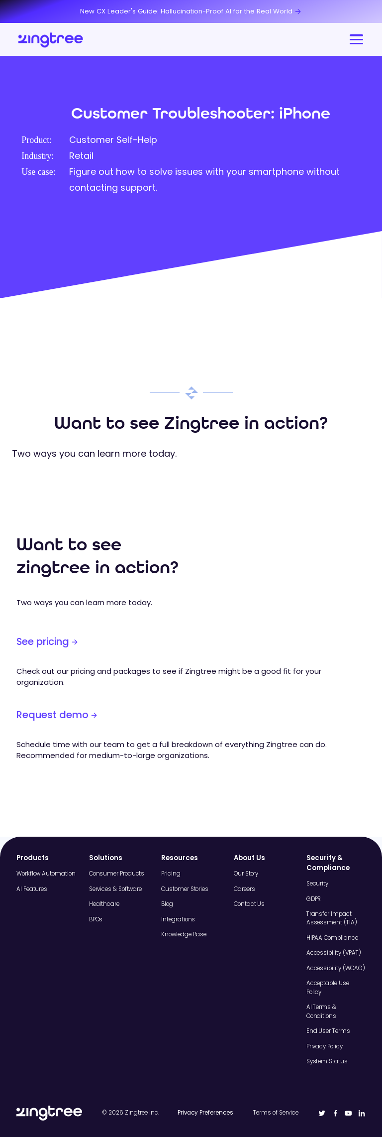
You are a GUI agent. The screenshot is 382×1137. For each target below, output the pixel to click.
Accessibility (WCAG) (335, 968)
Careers (244, 889)
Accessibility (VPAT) (333, 953)
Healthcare (104, 904)
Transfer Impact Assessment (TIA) (331, 918)
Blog (167, 904)
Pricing (170, 874)
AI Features (31, 889)
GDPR (313, 899)
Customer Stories (184, 889)
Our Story (246, 874)
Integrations (178, 919)
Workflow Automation (45, 874)
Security (317, 883)
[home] (51, 39)
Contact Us (249, 904)
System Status (327, 1061)
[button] (355, 39)
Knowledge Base (183, 934)
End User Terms (328, 1031)
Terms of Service (275, 1113)
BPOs (96, 919)
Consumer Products (117, 874)
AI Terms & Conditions (321, 1011)
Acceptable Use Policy (327, 987)
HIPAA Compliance (332, 938)
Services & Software (115, 889)
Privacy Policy (324, 1046)
